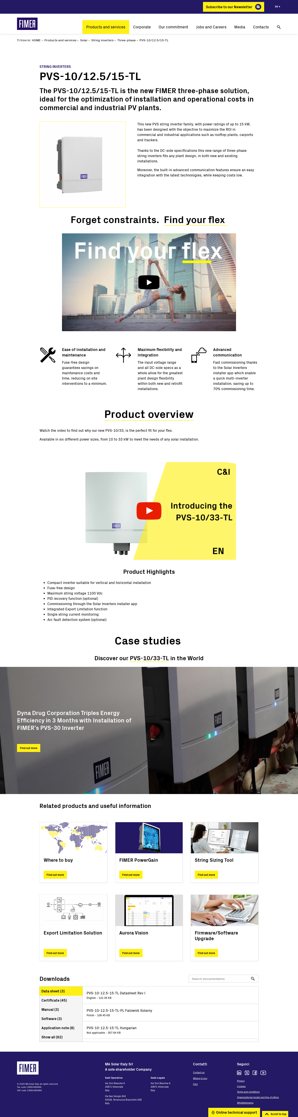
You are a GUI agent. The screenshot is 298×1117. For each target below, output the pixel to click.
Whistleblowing (245, 1102)
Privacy (241, 1080)
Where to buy (200, 1078)
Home (36, 40)
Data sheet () (53, 991)
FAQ (195, 1084)
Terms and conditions (248, 1091)
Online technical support (236, 1112)
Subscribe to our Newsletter (229, 6)
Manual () (50, 1009)
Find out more (28, 748)
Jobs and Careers (211, 27)
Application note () (57, 1027)
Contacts (261, 27)
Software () (51, 1018)
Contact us (199, 1072)
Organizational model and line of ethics (258, 1097)
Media (239, 27)
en (276, 6)
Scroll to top (278, 1114)
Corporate (142, 27)
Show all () (52, 1037)
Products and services (105, 27)
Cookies (241, 1086)
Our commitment (173, 27)
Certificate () (54, 1000)
